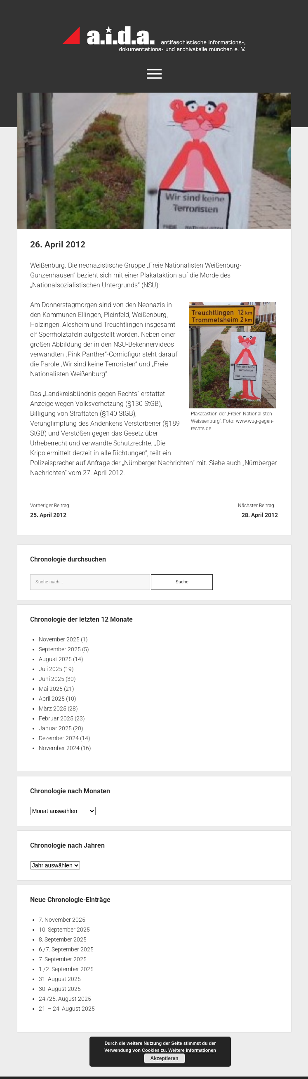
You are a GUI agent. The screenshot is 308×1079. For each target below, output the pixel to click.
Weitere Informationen (192, 1050)
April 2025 (52, 698)
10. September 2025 (64, 929)
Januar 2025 (55, 728)
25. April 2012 (48, 515)
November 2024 (59, 748)
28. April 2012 (260, 515)
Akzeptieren (164, 1058)
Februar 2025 (56, 718)
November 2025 (59, 639)
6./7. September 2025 (66, 949)
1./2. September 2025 (66, 969)
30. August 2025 (60, 989)
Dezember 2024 (59, 738)
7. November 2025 (62, 919)
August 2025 (55, 659)
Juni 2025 (51, 679)
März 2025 (52, 708)
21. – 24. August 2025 (67, 1008)
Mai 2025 (51, 688)
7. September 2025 (63, 959)
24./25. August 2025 (65, 998)
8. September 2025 (63, 939)
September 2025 (60, 649)
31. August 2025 (60, 979)
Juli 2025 (50, 669)
